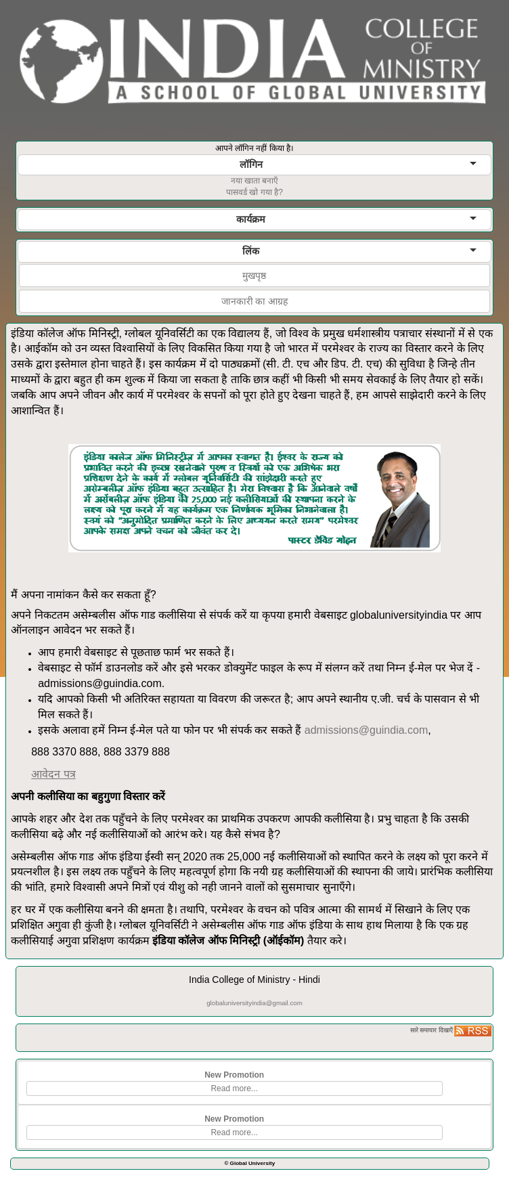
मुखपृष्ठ (254, 275)
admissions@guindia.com (366, 730)
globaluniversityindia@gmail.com (254, 1003)
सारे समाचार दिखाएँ (431, 1030)
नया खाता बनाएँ (255, 180)
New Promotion (234, 1075)
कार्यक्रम (356, 219)
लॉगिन (358, 164)
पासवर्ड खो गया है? (254, 192)
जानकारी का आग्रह (254, 301)
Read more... (234, 1088)
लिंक (359, 251)
